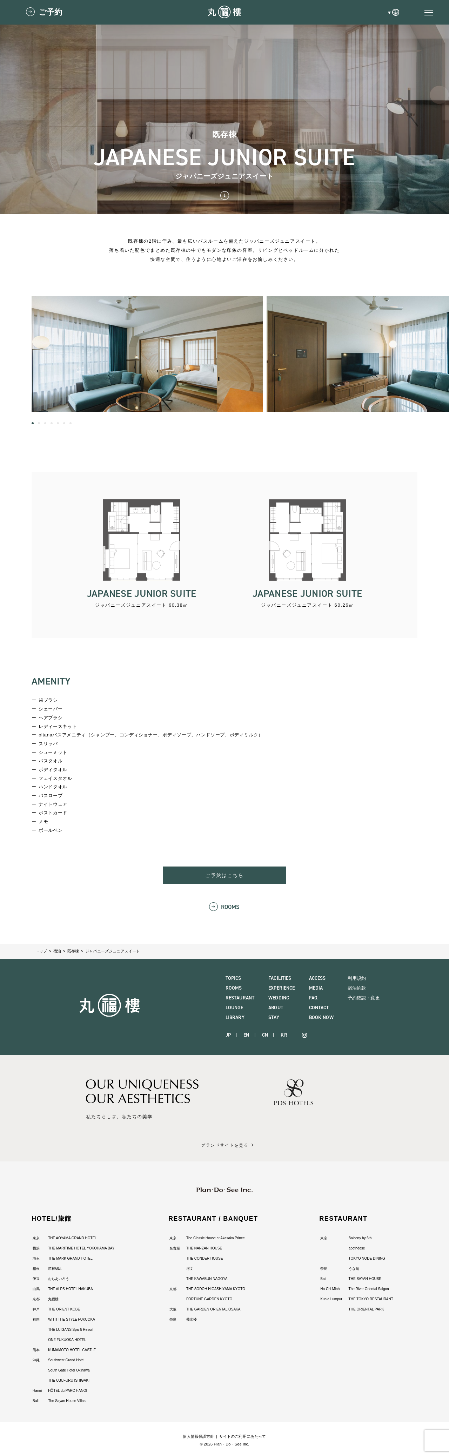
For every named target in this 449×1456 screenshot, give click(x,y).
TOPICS (233, 978)
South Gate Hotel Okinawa (68, 1370)
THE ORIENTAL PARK (366, 1309)
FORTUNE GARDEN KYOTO (209, 1299)
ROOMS (230, 907)
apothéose (357, 1248)
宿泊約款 (357, 988)
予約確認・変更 (364, 998)
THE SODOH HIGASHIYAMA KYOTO (215, 1289)
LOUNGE (234, 1007)
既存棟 (73, 951)
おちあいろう (58, 1279)
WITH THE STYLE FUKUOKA (71, 1319)
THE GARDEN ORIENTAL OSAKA (213, 1309)
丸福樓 (53, 1299)
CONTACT (319, 1007)
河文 (189, 1268)
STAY (273, 1017)
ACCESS (317, 978)
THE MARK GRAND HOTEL (70, 1258)
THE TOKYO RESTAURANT (371, 1299)
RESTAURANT (240, 998)
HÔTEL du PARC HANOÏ (67, 1391)
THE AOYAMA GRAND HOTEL (72, 1238)
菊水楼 (191, 1319)
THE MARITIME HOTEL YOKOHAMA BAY (81, 1248)
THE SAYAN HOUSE (365, 1279)
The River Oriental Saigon (369, 1289)
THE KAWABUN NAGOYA (206, 1279)
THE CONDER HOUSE (204, 1258)
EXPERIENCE (281, 988)
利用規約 (357, 978)
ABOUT (275, 1007)
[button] (33, 423)
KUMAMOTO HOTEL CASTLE (72, 1350)
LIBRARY (235, 1017)
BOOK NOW (321, 1017)
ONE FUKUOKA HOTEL (67, 1340)
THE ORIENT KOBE (64, 1309)
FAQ (313, 998)
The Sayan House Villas (67, 1401)
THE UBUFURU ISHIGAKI (68, 1380)
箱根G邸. (55, 1268)
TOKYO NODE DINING (367, 1258)
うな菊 (354, 1268)
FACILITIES (279, 978)
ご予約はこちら (224, 875)
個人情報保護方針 (198, 1436)
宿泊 (57, 951)
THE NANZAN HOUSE (204, 1248)
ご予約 (50, 12)
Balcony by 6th (360, 1238)
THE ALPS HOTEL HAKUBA (70, 1289)
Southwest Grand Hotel (66, 1360)
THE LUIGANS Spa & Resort (70, 1330)
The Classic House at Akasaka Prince (215, 1238)
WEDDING (278, 998)
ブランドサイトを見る (224, 1145)
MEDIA (316, 988)
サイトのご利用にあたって (242, 1436)
